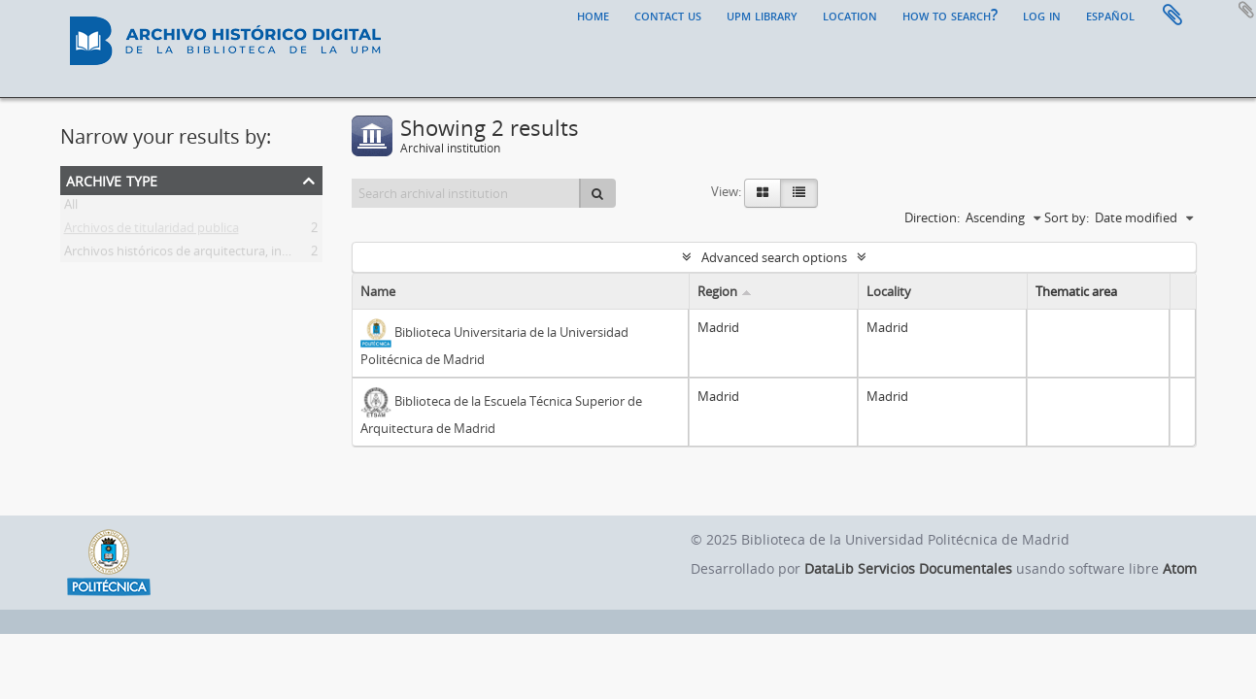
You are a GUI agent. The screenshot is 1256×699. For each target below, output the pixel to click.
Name (377, 291)
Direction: (932, 217)
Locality (888, 291)
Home (593, 14)
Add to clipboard (1246, 9)
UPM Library (762, 14)
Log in (1042, 14)
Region (717, 291)
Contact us (667, 14)
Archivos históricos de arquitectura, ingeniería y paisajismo (232, 254)
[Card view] (762, 193)
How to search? (950, 14)
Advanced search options (774, 257)
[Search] (597, 193)
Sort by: (1066, 217)
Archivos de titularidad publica (151, 231)
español (1110, 14)
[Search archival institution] (467, 193)
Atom (1180, 568)
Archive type (111, 179)
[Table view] (799, 193)
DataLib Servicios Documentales (908, 568)
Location (850, 14)
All (71, 207)
